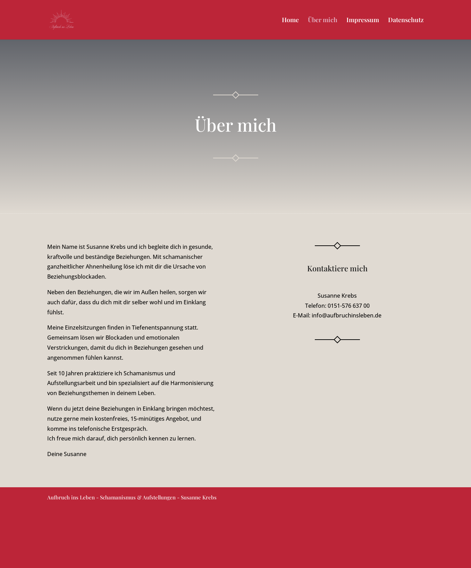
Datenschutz (406, 20)
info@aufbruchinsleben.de (346, 315)
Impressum (362, 20)
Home (290, 20)
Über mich (322, 20)
